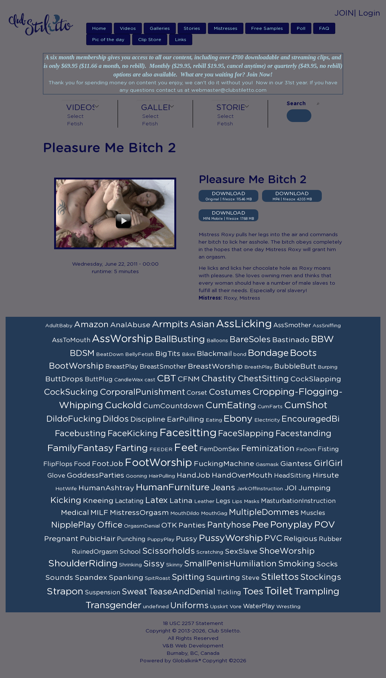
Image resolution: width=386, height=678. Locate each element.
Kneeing (98, 500)
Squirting (223, 577)
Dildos (116, 419)
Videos (128, 28)
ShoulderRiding (83, 563)
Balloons (217, 340)
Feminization (268, 448)
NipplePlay (73, 525)
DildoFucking (73, 419)
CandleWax (128, 379)
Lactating (129, 501)
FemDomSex (219, 449)
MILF (99, 512)
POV (324, 524)
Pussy (186, 539)
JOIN (344, 13)
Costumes (230, 392)
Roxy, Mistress (242, 298)
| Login (367, 13)
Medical (75, 512)
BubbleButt (295, 366)
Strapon (65, 591)
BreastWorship (215, 366)
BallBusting (180, 339)
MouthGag (214, 513)
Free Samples (267, 28)
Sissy (154, 564)
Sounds (59, 577)
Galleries (160, 28)
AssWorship (122, 339)
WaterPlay (259, 606)
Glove (56, 476)
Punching (131, 539)
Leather (204, 501)
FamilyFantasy (80, 448)
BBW (322, 339)
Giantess (296, 464)
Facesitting (188, 433)
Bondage (268, 353)
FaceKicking (133, 433)
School (130, 552)
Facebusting (80, 433)
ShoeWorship (287, 551)
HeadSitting (292, 476)
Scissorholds (168, 551)
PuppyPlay (160, 539)
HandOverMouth (242, 475)
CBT (166, 378)
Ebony (238, 419)
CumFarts (270, 406)
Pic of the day (108, 39)
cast (149, 379)
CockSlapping (315, 379)
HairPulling (162, 476)
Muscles (313, 513)
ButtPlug (99, 379)
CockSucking (71, 392)
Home (99, 28)
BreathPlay (258, 367)
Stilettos (280, 577)
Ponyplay (291, 524)
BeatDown (110, 354)
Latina (181, 500)
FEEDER (160, 449)
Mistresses (225, 28)
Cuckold (123, 405)
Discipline (147, 419)
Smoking (296, 564)
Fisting (328, 449)
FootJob (107, 464)
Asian (202, 324)
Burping (327, 367)
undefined (156, 606)
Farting (131, 448)
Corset (197, 393)
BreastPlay (121, 367)
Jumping (314, 488)
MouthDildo (184, 513)
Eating (214, 420)
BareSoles (250, 339)
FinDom (306, 449)
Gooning (136, 476)
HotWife (66, 488)
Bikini (188, 354)
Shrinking (130, 565)
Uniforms (189, 606)
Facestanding (303, 433)
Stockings (320, 577)
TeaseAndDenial (182, 592)
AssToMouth (71, 340)
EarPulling (185, 419)
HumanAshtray (106, 488)
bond (239, 354)
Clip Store (149, 39)
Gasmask (267, 464)
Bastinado (290, 340)
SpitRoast (157, 578)
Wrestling (288, 606)
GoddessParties (95, 475)
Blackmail (214, 353)
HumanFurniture (172, 487)
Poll (301, 28)
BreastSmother (163, 367)
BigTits (167, 353)
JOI (290, 488)
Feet (186, 448)
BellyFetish (139, 354)
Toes (253, 591)
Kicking (65, 500)
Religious (300, 539)
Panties (192, 525)
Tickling (229, 593)
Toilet (279, 591)
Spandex (91, 577)
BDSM (82, 353)
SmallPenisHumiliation (230, 564)
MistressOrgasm (139, 512)
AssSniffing (326, 325)
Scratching (209, 552)
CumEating (230, 405)
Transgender (113, 605)
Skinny (174, 565)
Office (109, 525)
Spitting (188, 577)
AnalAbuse (130, 325)
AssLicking (244, 324)
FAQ (324, 28)
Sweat (134, 592)
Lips (237, 501)
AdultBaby (58, 325)
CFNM (189, 379)
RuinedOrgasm (95, 552)
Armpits (170, 324)
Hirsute (325, 475)
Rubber (330, 539)
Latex (156, 500)
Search (296, 103)
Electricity (267, 420)
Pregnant (61, 539)
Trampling (316, 591)
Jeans (223, 488)
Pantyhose (229, 525)
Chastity (218, 379)
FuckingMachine (224, 464)
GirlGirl (328, 463)
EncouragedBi (310, 419)
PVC (273, 538)
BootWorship (76, 366)
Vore (236, 606)
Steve (250, 578)
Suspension (102, 593)
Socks (327, 564)
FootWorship (158, 463)
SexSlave (241, 551)
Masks (251, 501)
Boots (303, 353)
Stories (192, 28)
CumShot (305, 405)
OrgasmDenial (142, 526)
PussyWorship (231, 538)
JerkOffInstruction (260, 488)
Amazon (91, 325)
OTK (169, 525)
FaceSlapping (246, 433)
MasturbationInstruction (298, 501)
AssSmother (292, 325)
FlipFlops (57, 464)
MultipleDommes (264, 512)
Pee (260, 524)
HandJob (193, 475)
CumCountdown (173, 406)
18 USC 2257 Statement (193, 623)
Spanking (126, 577)
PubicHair (97, 539)
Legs (223, 501)
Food (82, 464)
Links (180, 39)
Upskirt (219, 606)
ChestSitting (263, 379)
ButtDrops (64, 379)
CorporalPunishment (142, 392)
